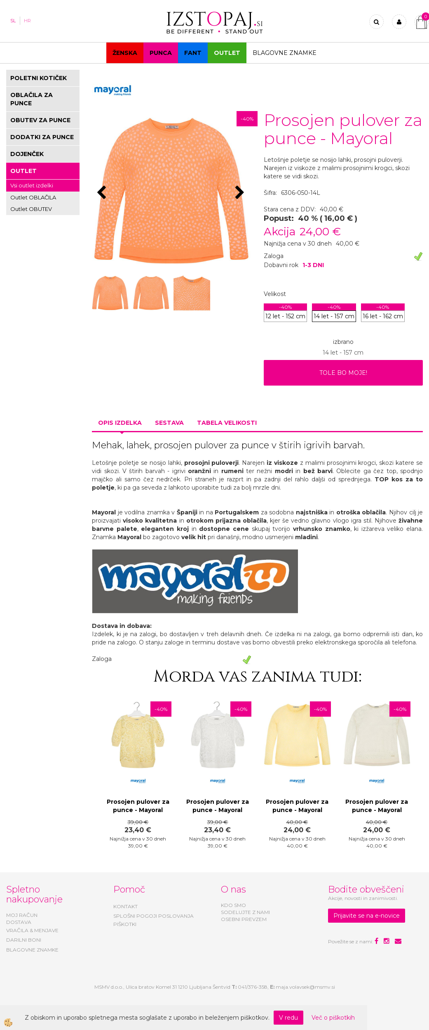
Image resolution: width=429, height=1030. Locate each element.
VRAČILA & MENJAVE (32, 930)
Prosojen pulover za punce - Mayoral (138, 806)
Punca (161, 53)
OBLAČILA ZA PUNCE (31, 99)
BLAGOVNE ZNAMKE (32, 950)
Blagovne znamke (284, 53)
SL (13, 21)
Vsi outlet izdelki (31, 185)
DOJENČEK (27, 154)
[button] (240, 193)
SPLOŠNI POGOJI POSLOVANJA (153, 916)
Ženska (125, 53)
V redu (288, 1017)
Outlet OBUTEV (31, 209)
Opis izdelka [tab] (120, 422)
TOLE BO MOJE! (343, 372)
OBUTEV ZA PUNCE (40, 120)
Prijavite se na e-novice (366, 915)
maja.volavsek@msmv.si (305, 987)
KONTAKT (125, 906)
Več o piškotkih (333, 1017)
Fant (193, 53)
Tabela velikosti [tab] (227, 422)
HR (27, 21)
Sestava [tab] (169, 422)
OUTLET (227, 53)
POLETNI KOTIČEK (38, 78)
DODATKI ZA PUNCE (42, 137)
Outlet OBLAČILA (33, 197)
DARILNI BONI (23, 940)
